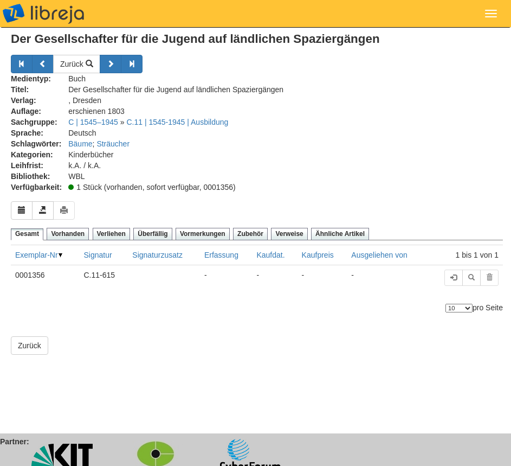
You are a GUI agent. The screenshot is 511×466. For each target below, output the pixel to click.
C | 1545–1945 (93, 122)
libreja (43, 13)
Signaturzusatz (157, 255)
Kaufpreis (318, 255)
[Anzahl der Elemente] (459, 308)
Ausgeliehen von (379, 255)
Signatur (97, 255)
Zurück (76, 64)
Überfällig (152, 234)
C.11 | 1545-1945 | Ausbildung (177, 122)
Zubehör (250, 234)
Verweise (289, 234)
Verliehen (111, 234)
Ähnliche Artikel (340, 234)
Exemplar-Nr (36, 255)
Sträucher (113, 143)
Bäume (80, 143)
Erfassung (221, 255)
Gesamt (27, 234)
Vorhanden (68, 234)
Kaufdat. (270, 255)
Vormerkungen (202, 234)
